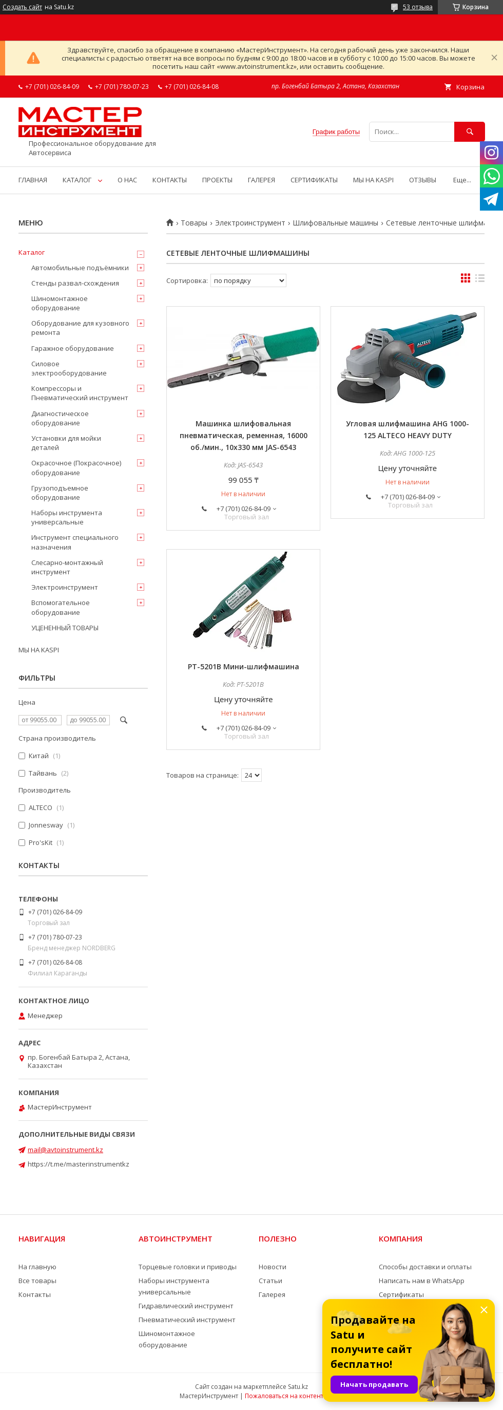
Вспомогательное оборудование (60, 607)
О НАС (127, 179)
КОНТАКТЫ (169, 179)
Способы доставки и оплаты (425, 1266)
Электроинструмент (250, 223)
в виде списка (480, 280)
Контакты (34, 1294)
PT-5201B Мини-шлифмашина (243, 666)
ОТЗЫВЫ (422, 179)
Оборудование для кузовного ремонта (80, 327)
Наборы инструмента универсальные (66, 517)
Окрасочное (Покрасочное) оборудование (76, 467)
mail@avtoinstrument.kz (65, 1149)
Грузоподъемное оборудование (59, 492)
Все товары (37, 1280)
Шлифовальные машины (335, 223)
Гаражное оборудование (72, 348)
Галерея (272, 1294)
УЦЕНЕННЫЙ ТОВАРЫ (65, 627)
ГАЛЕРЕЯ (261, 179)
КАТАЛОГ (77, 179)
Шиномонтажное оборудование (59, 303)
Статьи (270, 1280)
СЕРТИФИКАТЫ (314, 179)
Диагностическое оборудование (60, 418)
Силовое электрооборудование (69, 368)
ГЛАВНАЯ (32, 179)
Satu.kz (298, 1386)
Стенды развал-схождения (75, 283)
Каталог (31, 252)
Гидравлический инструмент (186, 1305)
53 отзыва (418, 7)
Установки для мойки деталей (66, 443)
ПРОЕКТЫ (217, 179)
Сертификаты (401, 1294)
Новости (272, 1266)
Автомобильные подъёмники (80, 267)
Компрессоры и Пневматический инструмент (79, 393)
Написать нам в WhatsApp (422, 1280)
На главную (37, 1266)
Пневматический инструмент (187, 1319)
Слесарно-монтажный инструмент (67, 567)
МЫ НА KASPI (373, 179)
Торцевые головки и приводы (188, 1266)
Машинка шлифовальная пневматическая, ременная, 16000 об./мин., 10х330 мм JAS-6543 (243, 435)
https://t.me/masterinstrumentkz (78, 1164)
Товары (194, 223)
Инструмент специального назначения (75, 542)
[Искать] (469, 132)
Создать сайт (22, 7)
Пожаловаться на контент (284, 1396)
